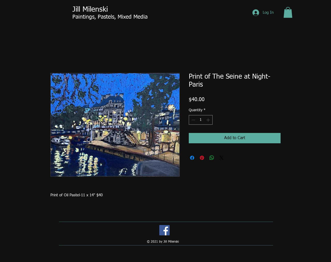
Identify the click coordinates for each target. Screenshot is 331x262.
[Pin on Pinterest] (202, 158)
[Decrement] (193, 119)
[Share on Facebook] (192, 158)
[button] (287, 12)
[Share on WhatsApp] (212, 158)
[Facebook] (164, 230)
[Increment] (208, 119)
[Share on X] (222, 158)
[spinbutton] (200, 119)
